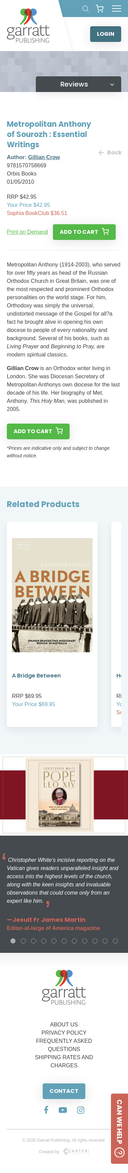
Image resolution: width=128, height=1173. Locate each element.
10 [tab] (105, 941)
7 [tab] (74, 941)
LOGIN (105, 34)
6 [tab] (64, 941)
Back (110, 152)
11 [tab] (115, 941)
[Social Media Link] (46, 1110)
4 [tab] (43, 941)
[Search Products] (85, 8)
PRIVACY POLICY (64, 1033)
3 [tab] (33, 941)
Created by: (64, 1151)
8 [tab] (84, 941)
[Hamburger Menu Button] (116, 8)
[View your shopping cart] (99, 8)
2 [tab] (23, 941)
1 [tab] (13, 941)
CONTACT (64, 1091)
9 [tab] (94, 941)
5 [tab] (54, 941)
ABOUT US (64, 1024)
